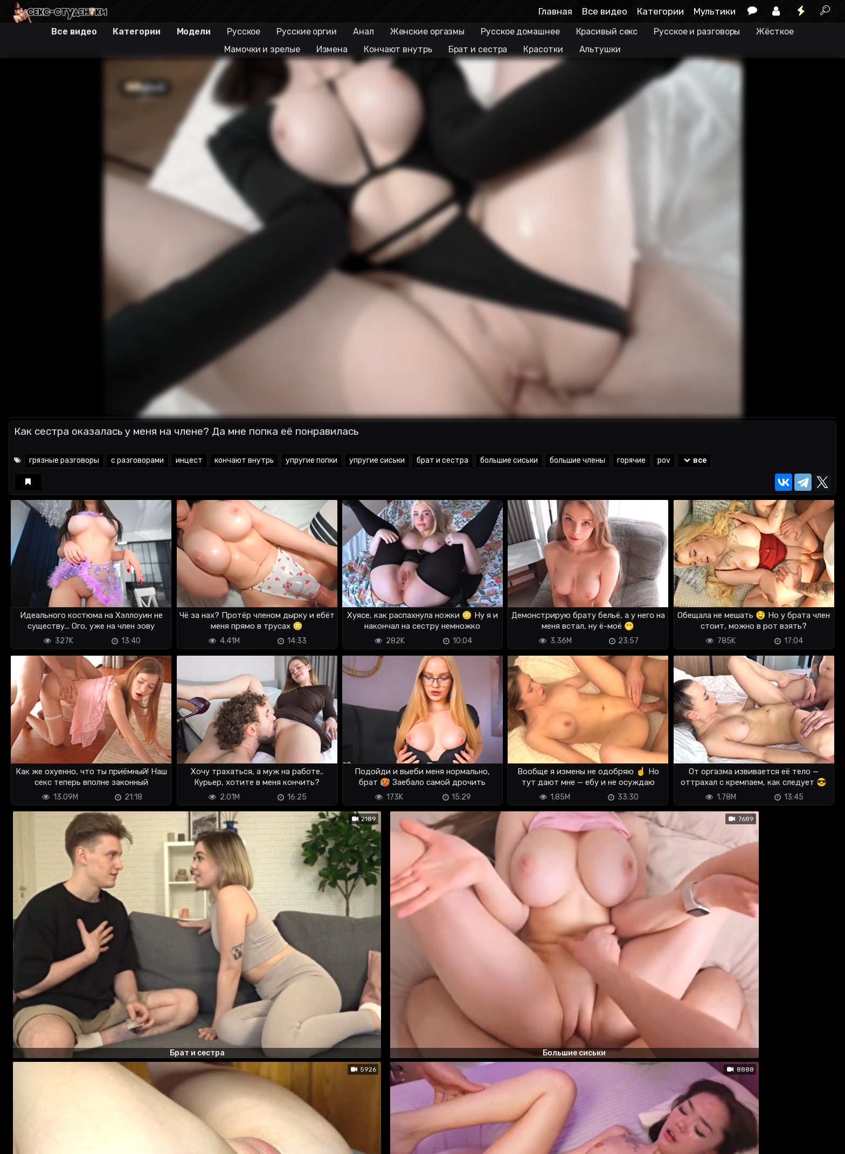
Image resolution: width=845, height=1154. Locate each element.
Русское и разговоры (697, 31)
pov (663, 460)
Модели (194, 31)
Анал (363, 31)
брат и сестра (442, 460)
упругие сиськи (377, 460)
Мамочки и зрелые (262, 49)
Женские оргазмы (427, 31)
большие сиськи (509, 460)
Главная (555, 11)
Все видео (604, 11)
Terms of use (64, 1139)
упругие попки (311, 460)
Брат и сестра (478, 49)
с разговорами (137, 460)
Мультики (715, 11)
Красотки (543, 49)
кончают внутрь (244, 460)
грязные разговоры (64, 460)
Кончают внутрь (398, 49)
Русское (243, 31)
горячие (631, 460)
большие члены (577, 460)
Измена (332, 49)
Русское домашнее (520, 31)
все (694, 460)
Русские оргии (306, 31)
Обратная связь (121, 1139)
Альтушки (600, 49)
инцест (189, 460)
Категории (660, 11)
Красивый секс (607, 31)
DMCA (26, 1139)
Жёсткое (774, 31)
